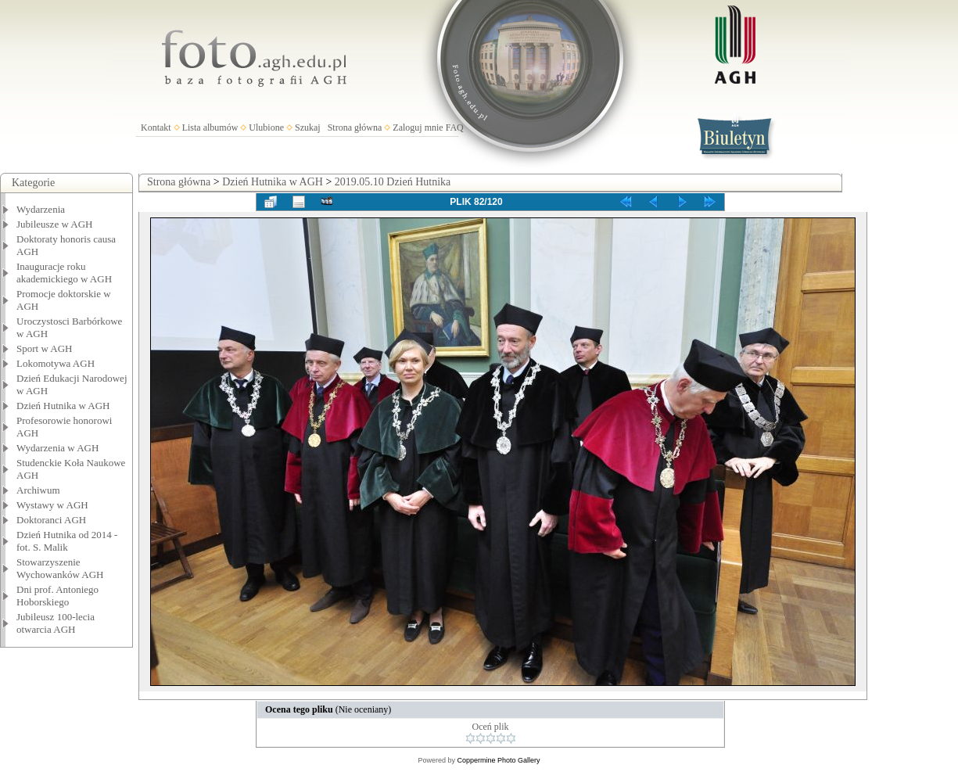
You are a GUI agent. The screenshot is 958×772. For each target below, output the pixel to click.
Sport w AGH (44, 348)
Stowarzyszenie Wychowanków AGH (60, 568)
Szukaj (308, 127)
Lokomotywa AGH (55, 363)
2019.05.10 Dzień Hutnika (393, 182)
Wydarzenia (40, 209)
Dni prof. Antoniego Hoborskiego (57, 595)
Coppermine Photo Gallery (498, 760)
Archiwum (38, 490)
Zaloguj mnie (418, 127)
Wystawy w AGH (52, 505)
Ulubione (266, 127)
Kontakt (156, 127)
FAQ (455, 127)
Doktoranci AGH (51, 520)
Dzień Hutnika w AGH (63, 405)
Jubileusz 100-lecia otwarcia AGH (55, 623)
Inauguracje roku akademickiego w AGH (64, 272)
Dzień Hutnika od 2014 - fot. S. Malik (66, 541)
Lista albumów (210, 127)
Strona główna (355, 127)
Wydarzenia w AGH (57, 448)
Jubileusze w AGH (54, 224)
